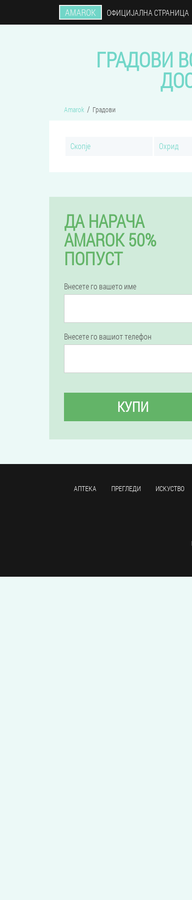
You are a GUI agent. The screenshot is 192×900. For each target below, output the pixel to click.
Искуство (170, 488)
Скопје (80, 146)
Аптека (85, 488)
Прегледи (126, 488)
